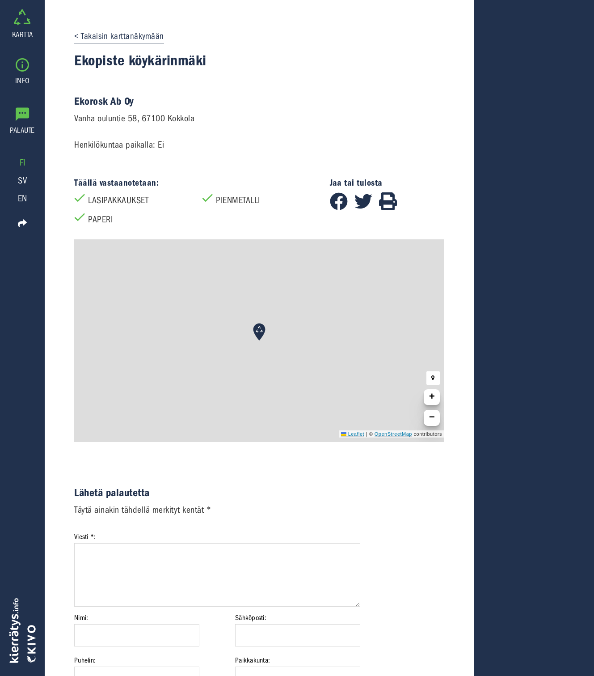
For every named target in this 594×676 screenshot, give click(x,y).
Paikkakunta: (252, 660)
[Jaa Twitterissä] (366, 207)
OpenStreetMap (393, 434)
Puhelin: (85, 660)
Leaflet (352, 434)
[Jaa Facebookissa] (342, 207)
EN (22, 198)
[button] (259, 332)
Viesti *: (85, 537)
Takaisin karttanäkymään (122, 36)
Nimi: (81, 618)
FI (22, 162)
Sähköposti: (250, 618)
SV (22, 180)
